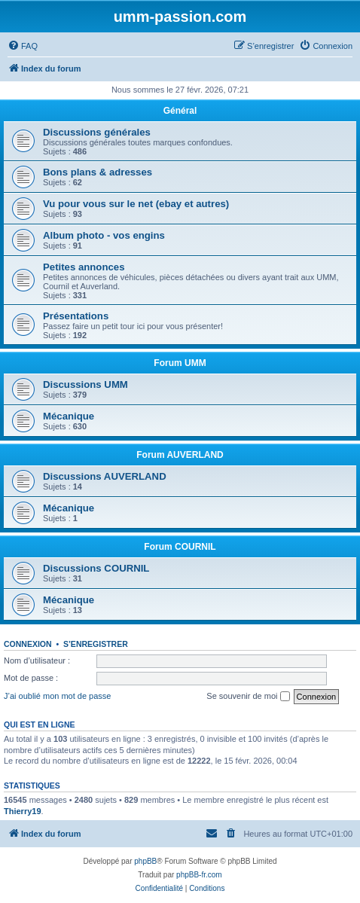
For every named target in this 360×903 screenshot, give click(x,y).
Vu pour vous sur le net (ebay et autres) (136, 203)
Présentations (75, 316)
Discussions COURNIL (96, 568)
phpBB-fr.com (199, 875)
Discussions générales (97, 132)
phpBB (145, 861)
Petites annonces (83, 267)
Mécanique (68, 416)
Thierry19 (22, 811)
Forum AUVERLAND (180, 455)
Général (180, 110)
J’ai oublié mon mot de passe (57, 695)
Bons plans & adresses (97, 172)
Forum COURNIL (179, 546)
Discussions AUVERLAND (104, 476)
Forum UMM (180, 363)
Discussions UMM (85, 384)
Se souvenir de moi (247, 696)
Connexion (28, 643)
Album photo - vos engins (104, 235)
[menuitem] (23, 46)
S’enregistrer (95, 643)
